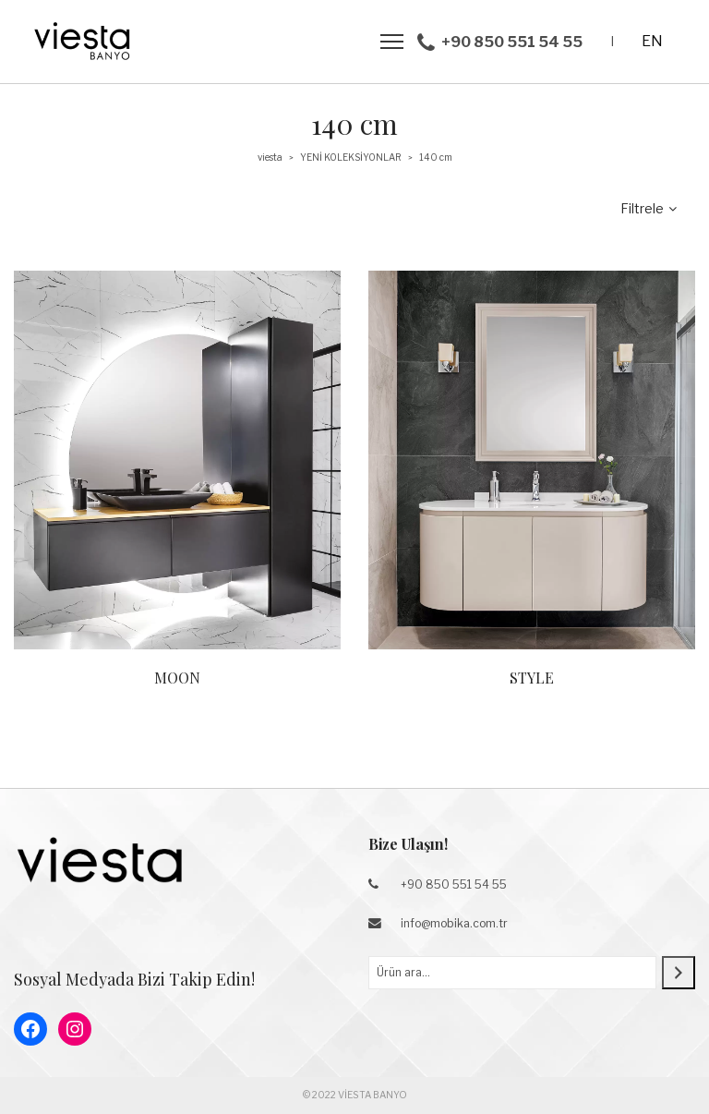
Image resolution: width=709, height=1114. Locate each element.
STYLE (532, 677)
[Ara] (678, 972)
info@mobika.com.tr (454, 923)
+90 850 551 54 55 (454, 884)
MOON (177, 677)
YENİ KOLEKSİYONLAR (351, 157)
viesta (270, 157)
